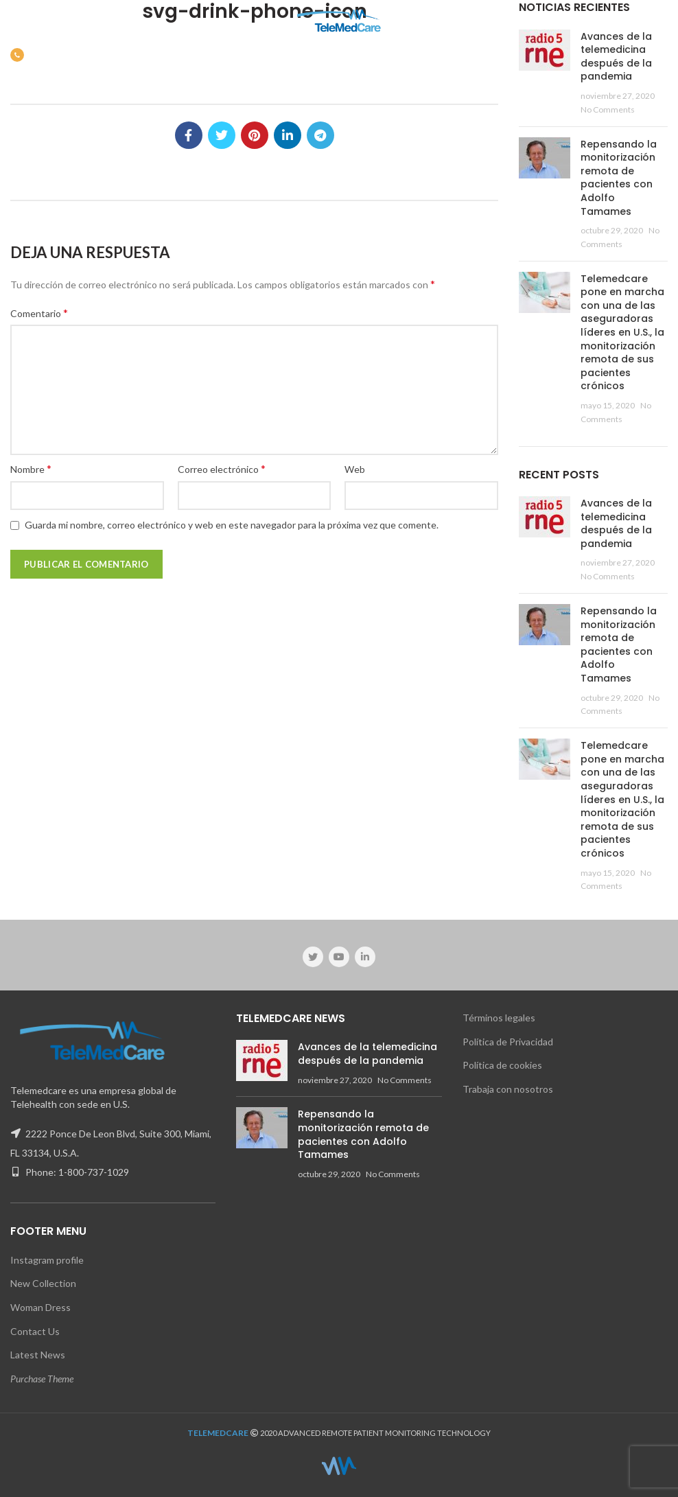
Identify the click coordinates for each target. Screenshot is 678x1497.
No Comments (608, 109)
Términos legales (499, 1017)
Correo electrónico (222, 468)
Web (354, 469)
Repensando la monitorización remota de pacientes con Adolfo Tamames (619, 177)
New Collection (43, 1283)
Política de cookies (502, 1065)
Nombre (30, 468)
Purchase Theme (41, 1378)
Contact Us (35, 1331)
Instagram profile (47, 1260)
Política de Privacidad (508, 1041)
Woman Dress (40, 1307)
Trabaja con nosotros (508, 1089)
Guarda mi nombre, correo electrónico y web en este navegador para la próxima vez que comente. (232, 525)
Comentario (39, 312)
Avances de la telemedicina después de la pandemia (616, 57)
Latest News (37, 1354)
